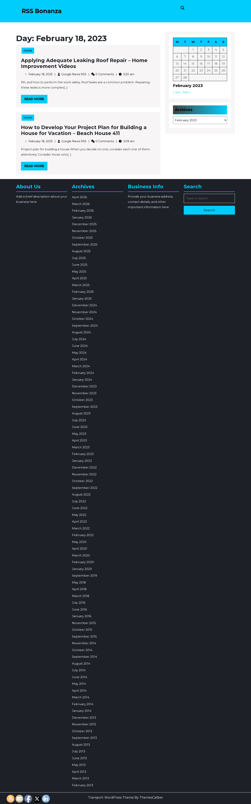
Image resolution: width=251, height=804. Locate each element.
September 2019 (84, 689)
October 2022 (82, 594)
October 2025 (82, 351)
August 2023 (81, 527)
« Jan (177, 92)
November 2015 (84, 736)
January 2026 (82, 331)
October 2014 (82, 763)
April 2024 (79, 473)
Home (30, 51)
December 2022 (84, 581)
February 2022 (83, 648)
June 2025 (79, 378)
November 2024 (84, 425)
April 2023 (79, 554)
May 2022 (79, 628)
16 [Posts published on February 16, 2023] (201, 64)
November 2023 (84, 507)
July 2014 (78, 784)
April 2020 (79, 662)
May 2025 (79, 385)
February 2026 (83, 324)
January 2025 (82, 412)
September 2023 (84, 520)
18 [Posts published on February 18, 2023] (215, 64)
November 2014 (84, 757)
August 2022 (81, 608)
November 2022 (84, 588)
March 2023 (81, 561)
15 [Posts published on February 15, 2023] (193, 64)
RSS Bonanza (42, 11)
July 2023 (79, 534)
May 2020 (79, 655)
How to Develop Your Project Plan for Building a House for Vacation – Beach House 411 (84, 131)
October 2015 (82, 743)
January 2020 (82, 682)
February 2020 (83, 675)
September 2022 (84, 601)
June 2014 (79, 790)
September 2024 (85, 439)
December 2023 (84, 500)
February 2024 (83, 486)
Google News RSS (75, 74)
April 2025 (79, 392)
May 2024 (79, 466)
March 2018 (80, 709)
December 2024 (84, 419)
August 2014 (81, 777)
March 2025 (81, 398)
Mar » (187, 92)
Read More (38, 99)
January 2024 (82, 493)
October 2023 (82, 513)
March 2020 (81, 669)
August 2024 (81, 446)
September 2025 (84, 358)
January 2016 (81, 730)
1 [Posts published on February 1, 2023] (193, 50)
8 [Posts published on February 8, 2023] (193, 57)
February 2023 (83, 567)
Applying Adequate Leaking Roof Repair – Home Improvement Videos (84, 64)
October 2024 (82, 432)
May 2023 (79, 547)
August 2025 (81, 365)
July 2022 (79, 615)
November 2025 (84, 344)
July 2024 (79, 453)
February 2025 (83, 405)
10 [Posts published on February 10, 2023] (208, 57)
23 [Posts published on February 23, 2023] (201, 70)
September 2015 (84, 750)
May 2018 (79, 696)
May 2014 (79, 797)
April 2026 (79, 310)
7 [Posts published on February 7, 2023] (185, 57)
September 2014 (84, 770)
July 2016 (78, 716)
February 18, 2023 (42, 74)
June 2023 (79, 540)
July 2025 (79, 371)
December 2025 (84, 338)
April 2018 (79, 702)
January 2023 (82, 574)
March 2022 (81, 642)
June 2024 (80, 459)
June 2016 (79, 723)
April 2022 (79, 635)
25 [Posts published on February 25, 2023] (215, 70)
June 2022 (79, 621)
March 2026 (81, 317)
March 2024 (81, 480)
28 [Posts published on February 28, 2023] (185, 77)
